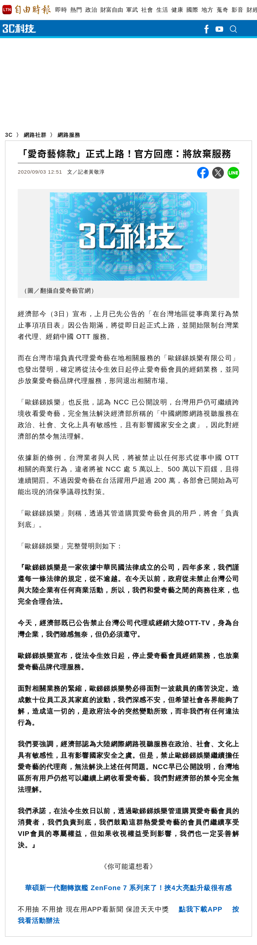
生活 (162, 10)
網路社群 (35, 135)
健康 (177, 10)
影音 (237, 10)
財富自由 (111, 10)
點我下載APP (200, 909)
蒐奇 (222, 10)
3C (8, 135)
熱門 (76, 10)
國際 (192, 10)
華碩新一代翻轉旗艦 (128, 887)
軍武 (132, 10)
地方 (207, 10)
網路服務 (69, 135)
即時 (61, 10)
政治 (91, 10)
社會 (147, 10)
